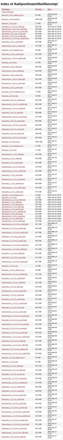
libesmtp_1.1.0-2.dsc (9, 150)
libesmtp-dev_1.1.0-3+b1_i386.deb (14, 249)
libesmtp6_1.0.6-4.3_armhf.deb (13, 133)
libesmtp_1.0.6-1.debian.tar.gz (12, 15)
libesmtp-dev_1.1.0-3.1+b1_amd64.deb (16, 353)
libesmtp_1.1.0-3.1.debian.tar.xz (13, 270)
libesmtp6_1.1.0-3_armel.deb (12, 214)
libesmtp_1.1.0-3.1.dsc (10, 266)
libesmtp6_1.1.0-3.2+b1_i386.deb (14, 437)
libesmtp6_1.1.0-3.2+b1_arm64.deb (14, 408)
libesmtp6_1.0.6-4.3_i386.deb (12, 112)
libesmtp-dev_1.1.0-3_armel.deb (13, 216)
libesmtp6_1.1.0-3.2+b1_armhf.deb (14, 428)
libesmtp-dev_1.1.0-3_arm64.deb (14, 200)
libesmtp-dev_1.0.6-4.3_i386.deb (13, 108)
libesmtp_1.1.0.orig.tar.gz (11, 142)
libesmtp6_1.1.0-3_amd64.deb (13, 209)
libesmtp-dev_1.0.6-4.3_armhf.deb (14, 137)
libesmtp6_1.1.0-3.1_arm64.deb (13, 299)
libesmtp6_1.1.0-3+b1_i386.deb (13, 253)
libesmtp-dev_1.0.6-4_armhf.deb (13, 83)
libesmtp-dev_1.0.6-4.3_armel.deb (14, 125)
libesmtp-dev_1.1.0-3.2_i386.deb (13, 370)
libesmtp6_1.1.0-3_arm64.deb (12, 204)
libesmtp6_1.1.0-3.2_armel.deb (13, 391)
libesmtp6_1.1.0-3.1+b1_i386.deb (14, 341)
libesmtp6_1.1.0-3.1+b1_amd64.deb (15, 349)
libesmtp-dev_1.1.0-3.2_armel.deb (14, 395)
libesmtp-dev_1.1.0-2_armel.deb (13, 179)
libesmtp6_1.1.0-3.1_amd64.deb (13, 278)
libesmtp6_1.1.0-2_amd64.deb (13, 183)
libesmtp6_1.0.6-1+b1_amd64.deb (14, 36)
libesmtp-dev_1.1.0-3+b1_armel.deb (15, 262)
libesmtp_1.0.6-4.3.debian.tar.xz (13, 92)
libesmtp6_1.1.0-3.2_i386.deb (12, 366)
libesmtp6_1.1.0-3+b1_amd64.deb (14, 241)
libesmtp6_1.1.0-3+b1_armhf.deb (14, 237)
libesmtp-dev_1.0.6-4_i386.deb (13, 71)
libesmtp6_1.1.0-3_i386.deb (12, 202)
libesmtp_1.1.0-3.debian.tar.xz (12, 195)
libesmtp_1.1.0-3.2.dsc (10, 362)
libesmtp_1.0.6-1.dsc (9, 23)
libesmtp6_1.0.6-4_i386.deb (12, 67)
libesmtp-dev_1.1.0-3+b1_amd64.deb (15, 245)
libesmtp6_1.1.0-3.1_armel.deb (13, 307)
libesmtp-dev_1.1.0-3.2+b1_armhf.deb (15, 424)
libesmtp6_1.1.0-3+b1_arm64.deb (14, 228)
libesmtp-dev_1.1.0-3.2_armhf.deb (14, 403)
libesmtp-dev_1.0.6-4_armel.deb (13, 79)
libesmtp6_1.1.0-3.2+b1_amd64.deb (15, 420)
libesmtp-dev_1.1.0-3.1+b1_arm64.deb (16, 337)
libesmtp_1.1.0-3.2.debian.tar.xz (13, 357)
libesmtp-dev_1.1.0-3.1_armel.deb (14, 312)
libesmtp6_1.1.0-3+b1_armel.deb (13, 257)
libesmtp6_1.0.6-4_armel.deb (12, 75)
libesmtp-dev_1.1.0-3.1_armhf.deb (14, 291)
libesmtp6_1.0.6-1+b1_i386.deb (13, 27)
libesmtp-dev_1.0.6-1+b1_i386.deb (14, 29)
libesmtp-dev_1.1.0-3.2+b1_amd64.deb (16, 416)
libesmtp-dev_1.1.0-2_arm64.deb (14, 188)
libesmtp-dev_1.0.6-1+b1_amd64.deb (15, 38)
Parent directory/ (8, 12)
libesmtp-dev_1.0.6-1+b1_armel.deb (15, 31)
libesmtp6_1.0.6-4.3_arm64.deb (13, 121)
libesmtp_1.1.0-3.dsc (9, 197)
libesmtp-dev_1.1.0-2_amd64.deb (14, 171)
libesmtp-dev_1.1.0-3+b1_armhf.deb (15, 232)
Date (49, 9)
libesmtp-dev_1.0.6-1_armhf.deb (13, 46)
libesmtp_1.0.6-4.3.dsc (10, 96)
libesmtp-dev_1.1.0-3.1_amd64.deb (14, 274)
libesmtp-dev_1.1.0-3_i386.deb (13, 207)
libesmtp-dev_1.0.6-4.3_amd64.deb (14, 104)
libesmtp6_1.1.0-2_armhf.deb (12, 163)
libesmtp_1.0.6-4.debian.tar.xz (12, 50)
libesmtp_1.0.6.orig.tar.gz (11, 19)
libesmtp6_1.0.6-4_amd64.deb (13, 54)
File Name (6, 9)
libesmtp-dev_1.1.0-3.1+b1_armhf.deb (15, 316)
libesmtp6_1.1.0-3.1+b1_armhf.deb (14, 320)
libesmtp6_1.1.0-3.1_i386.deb (12, 287)
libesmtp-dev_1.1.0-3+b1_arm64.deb (15, 224)
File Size (38, 9)
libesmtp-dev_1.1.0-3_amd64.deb (14, 211)
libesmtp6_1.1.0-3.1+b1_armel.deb (14, 328)
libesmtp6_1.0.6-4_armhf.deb (12, 87)
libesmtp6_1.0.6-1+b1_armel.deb (13, 34)
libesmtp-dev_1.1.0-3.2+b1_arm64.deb (16, 412)
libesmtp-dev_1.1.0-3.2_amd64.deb (14, 383)
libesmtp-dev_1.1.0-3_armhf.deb (13, 221)
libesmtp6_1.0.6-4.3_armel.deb (13, 129)
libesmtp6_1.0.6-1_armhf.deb (12, 42)
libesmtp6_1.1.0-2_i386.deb (12, 158)
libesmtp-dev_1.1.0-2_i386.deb (13, 154)
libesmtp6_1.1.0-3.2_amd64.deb (13, 387)
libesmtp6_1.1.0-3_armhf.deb (12, 218)
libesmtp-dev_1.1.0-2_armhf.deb (13, 167)
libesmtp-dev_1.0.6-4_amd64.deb (14, 58)
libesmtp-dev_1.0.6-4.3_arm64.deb (14, 117)
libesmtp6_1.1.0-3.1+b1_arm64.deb (14, 332)
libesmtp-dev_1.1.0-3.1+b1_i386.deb (15, 345)
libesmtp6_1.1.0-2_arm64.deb (12, 192)
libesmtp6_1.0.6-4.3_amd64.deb (13, 100)
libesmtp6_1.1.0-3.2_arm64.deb (13, 374)
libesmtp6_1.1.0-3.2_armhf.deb (13, 399)
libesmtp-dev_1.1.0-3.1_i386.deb (13, 282)
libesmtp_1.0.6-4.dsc (9, 62)
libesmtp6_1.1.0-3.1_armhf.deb (13, 295)
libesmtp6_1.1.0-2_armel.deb (12, 175)
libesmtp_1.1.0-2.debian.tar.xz (12, 146)
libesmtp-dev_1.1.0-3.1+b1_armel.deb (15, 324)
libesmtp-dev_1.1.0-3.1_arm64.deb (14, 303)
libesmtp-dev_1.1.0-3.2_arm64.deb (14, 378)
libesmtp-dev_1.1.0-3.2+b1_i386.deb (15, 433)
